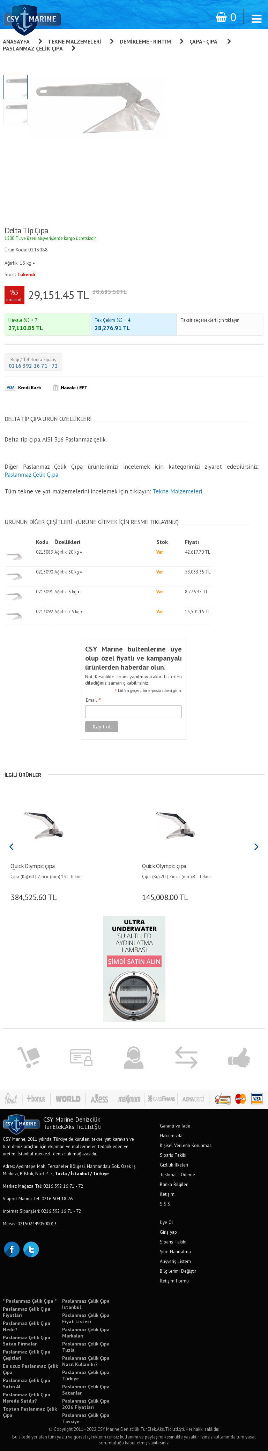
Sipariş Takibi (173, 1155)
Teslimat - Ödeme (177, 1174)
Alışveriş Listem (175, 1261)
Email (93, 700)
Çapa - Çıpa (203, 41)
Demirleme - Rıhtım (145, 41)
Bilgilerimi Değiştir (178, 1271)
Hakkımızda (171, 1135)
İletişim (167, 1194)
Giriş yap (168, 1232)
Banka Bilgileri (174, 1184)
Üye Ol (166, 1222)
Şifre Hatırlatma (175, 1251)
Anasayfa (16, 41)
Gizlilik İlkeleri (174, 1165)
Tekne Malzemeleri (74, 41)
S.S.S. (165, 1204)
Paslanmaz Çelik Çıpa (33, 48)
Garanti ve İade (175, 1126)
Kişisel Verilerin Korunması (186, 1145)
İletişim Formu (174, 1281)
